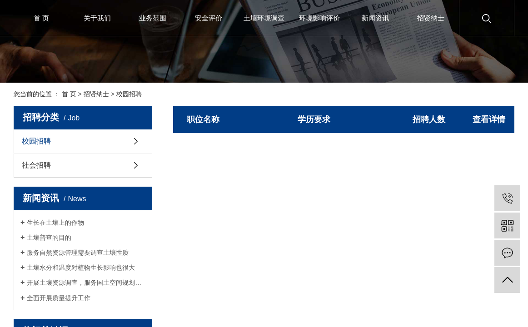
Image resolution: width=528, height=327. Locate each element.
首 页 (41, 18)
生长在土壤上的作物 (55, 222)
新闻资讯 (375, 18)
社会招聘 (36, 165)
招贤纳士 (430, 18)
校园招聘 (129, 94)
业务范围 (152, 18)
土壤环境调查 (264, 18)
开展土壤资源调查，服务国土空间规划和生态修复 (86, 282)
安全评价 (208, 18)
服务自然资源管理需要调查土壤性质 (78, 252)
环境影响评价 (319, 18)
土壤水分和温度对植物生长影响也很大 (81, 267)
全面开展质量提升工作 (58, 298)
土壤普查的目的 (49, 237)
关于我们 (97, 18)
